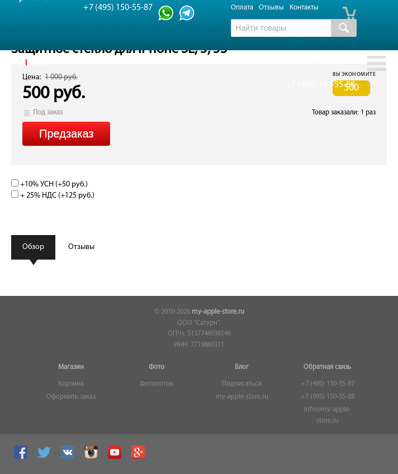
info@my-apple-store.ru (327, 415)
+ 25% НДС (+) (52, 195)
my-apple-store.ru (218, 312)
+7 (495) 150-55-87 (327, 384)
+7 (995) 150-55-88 (327, 397)
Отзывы (271, 7)
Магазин (71, 367)
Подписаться (242, 384)
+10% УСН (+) (49, 184)
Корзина (71, 384)
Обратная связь (327, 367)
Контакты (304, 7)
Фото (156, 367)
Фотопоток (156, 384)
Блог (242, 367)
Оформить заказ (71, 397)
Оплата (242, 7)
